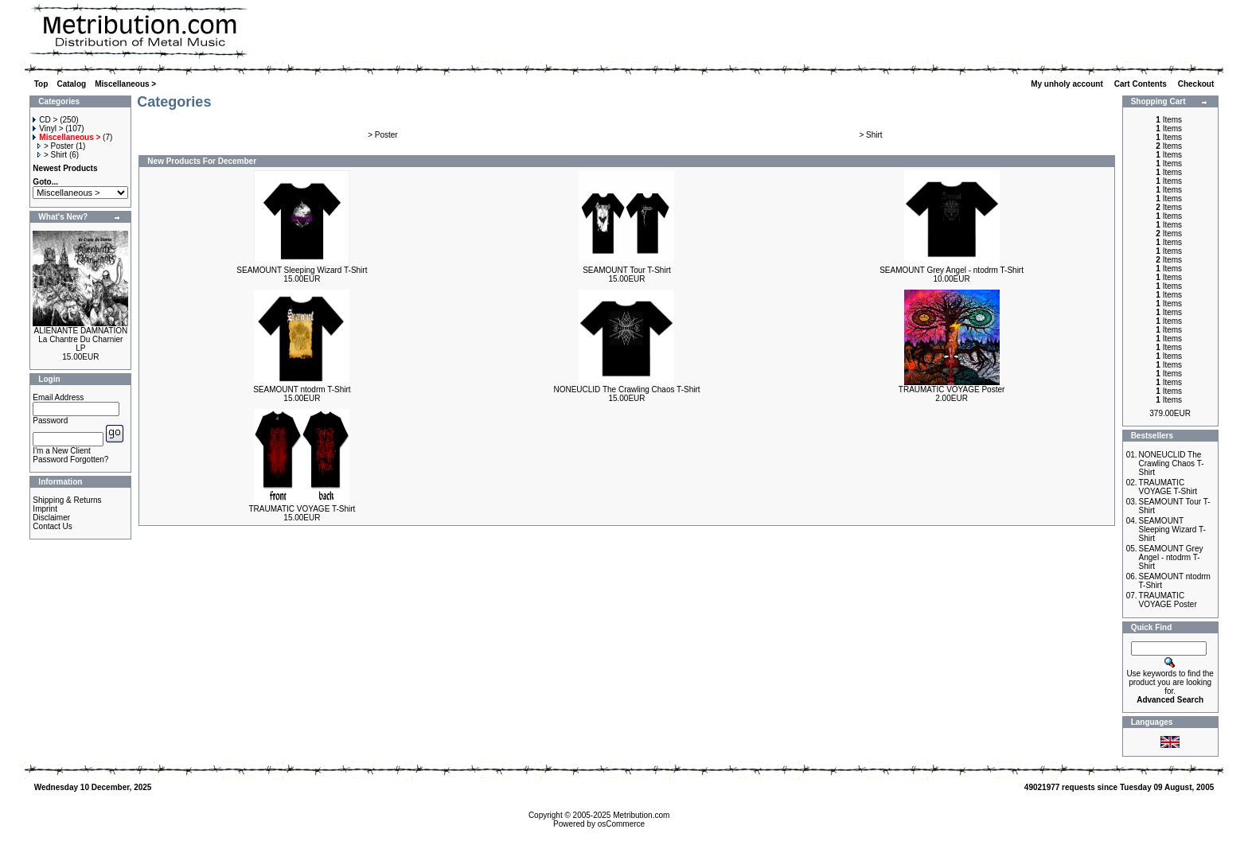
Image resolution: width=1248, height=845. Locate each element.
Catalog (71, 84)
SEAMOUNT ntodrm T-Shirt (301, 389)
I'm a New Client (62, 450)
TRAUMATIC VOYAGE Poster (952, 389)
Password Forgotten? (70, 459)
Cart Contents (1141, 84)
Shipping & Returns (67, 500)
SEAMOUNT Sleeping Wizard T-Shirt (301, 270)
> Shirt (52, 154)
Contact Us (52, 526)
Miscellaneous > (125, 84)
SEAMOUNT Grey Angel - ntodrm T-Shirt (951, 270)
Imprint (45, 508)
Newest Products (65, 168)
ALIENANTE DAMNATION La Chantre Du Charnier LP (81, 339)
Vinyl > (48, 128)
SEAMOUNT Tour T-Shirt (627, 270)
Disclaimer (51, 517)
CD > (45, 119)
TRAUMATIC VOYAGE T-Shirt (301, 508)
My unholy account (1068, 84)
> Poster (55, 146)
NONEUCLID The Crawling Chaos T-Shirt (626, 389)
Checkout (1197, 84)
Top (41, 84)
